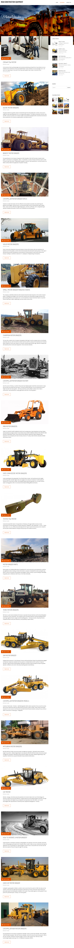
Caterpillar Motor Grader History (15, 376)
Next (40, 936)
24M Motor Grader (9, 646)
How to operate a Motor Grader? (15, 825)
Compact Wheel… (62, 49)
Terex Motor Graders (11, 601)
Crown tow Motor (9, 62)
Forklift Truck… (62, 41)
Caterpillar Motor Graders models (16, 691)
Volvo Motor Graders (11, 241)
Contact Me (68, 2)
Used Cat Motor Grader (11, 870)
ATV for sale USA (6, 71)
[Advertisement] (24, 33)
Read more (7, 75)
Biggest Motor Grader (11, 152)
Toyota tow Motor (9, 512)
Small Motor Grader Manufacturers (16, 286)
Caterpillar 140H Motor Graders (15, 915)
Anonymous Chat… (62, 70)
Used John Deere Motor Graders (15, 467)
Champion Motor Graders (12, 331)
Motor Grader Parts (10, 556)
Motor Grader (6, 64)
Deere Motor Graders (11, 107)
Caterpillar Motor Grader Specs (15, 197)
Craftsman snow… (62, 56)
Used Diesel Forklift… (63, 63)
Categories (62, 2)
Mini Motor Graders (10, 421)
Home (57, 2)
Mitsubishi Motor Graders (12, 736)
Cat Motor (6, 781)
